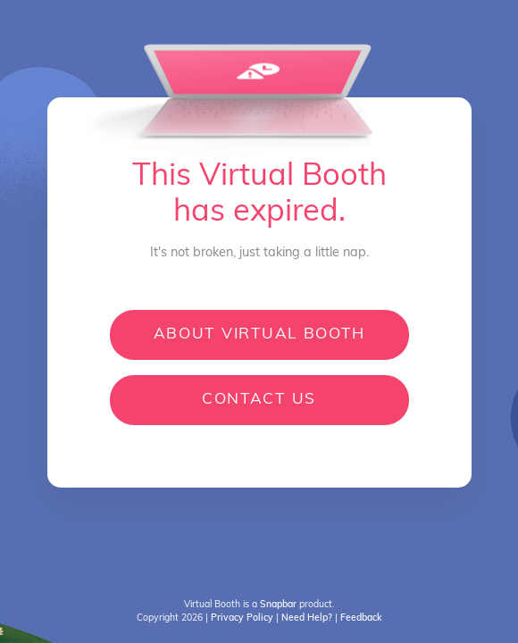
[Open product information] (278, 605)
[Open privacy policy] (243, 618)
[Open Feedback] (361, 618)
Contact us (259, 399)
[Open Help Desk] (306, 618)
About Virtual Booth (259, 334)
